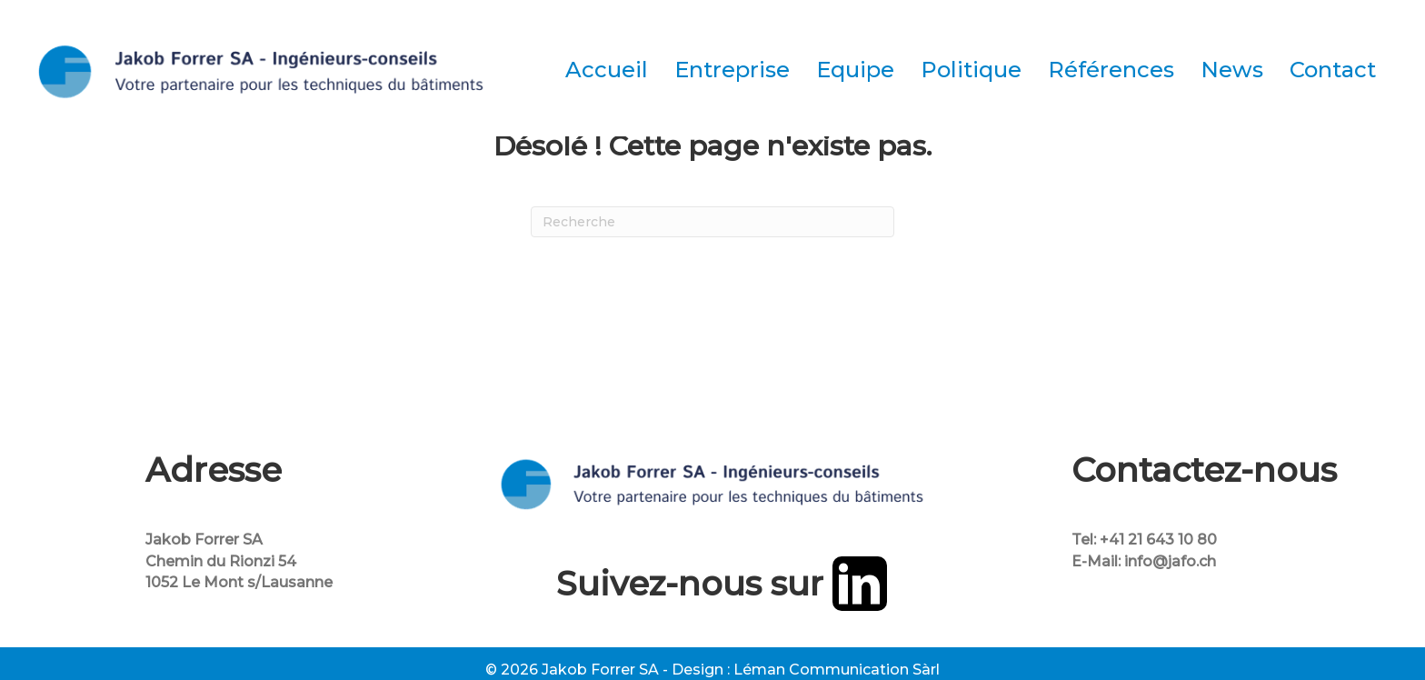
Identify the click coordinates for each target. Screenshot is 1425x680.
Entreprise (732, 69)
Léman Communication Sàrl (836, 669)
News (1232, 69)
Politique (971, 69)
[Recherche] (712, 221)
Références (1111, 69)
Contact (1333, 69)
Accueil (606, 69)
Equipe (855, 69)
